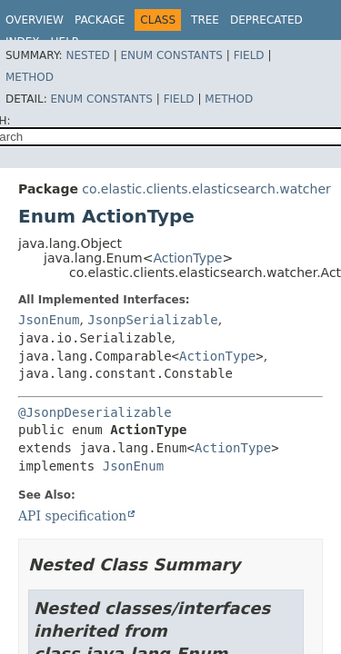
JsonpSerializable (152, 319)
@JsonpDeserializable (95, 412)
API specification (72, 516)
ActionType (187, 258)
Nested (87, 55)
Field (249, 55)
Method (29, 77)
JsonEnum (48, 319)
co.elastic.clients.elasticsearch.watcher (206, 189)
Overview (34, 20)
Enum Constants (171, 55)
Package (100, 20)
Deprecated (266, 20)
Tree (205, 20)
